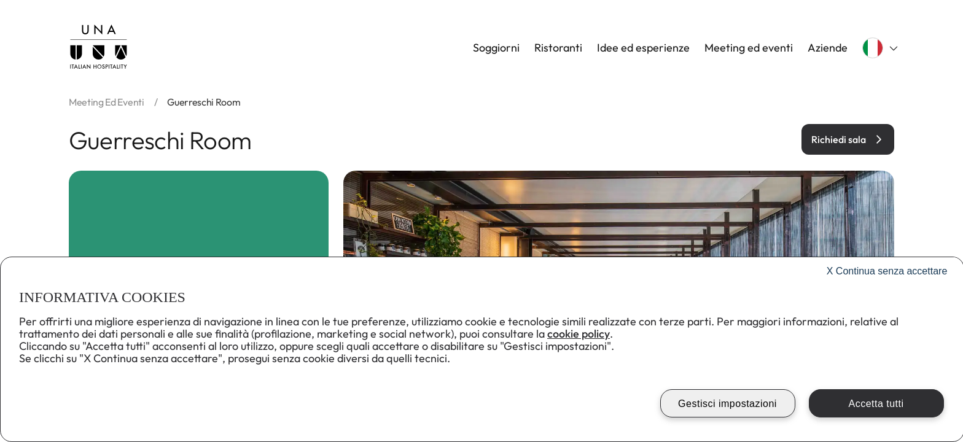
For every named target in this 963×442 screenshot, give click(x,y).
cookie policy (578, 334)
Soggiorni (496, 47)
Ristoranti (558, 47)
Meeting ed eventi (748, 47)
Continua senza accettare (887, 271)
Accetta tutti (875, 403)
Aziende (828, 47)
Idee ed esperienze (643, 47)
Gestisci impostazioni (727, 403)
